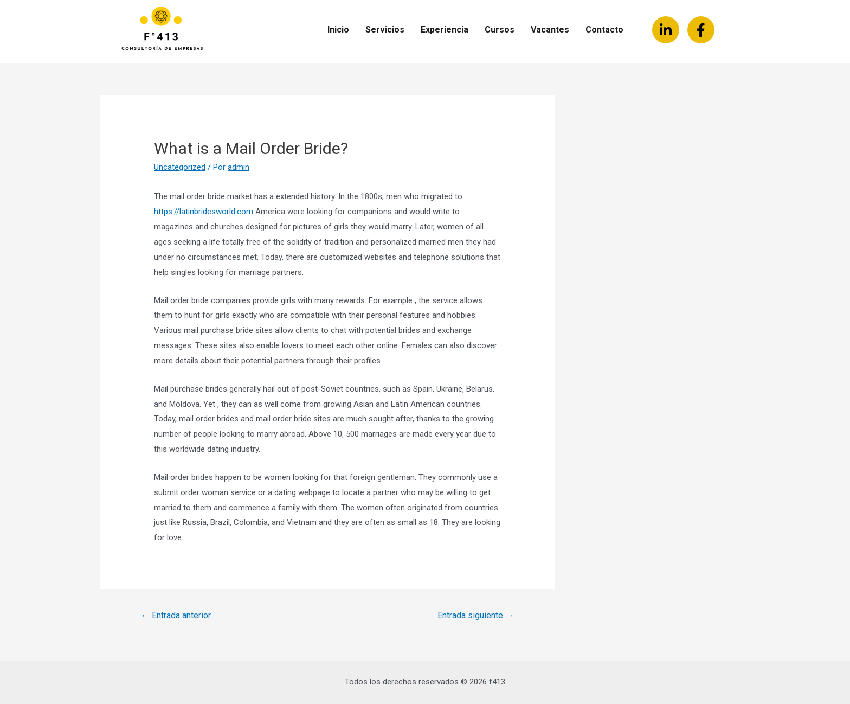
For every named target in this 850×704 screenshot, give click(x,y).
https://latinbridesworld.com (203, 211)
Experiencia (444, 29)
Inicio (338, 29)
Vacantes (550, 29)
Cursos (499, 29)
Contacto (604, 29)
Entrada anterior (176, 615)
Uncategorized (179, 167)
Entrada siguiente (475, 615)
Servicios (384, 29)
